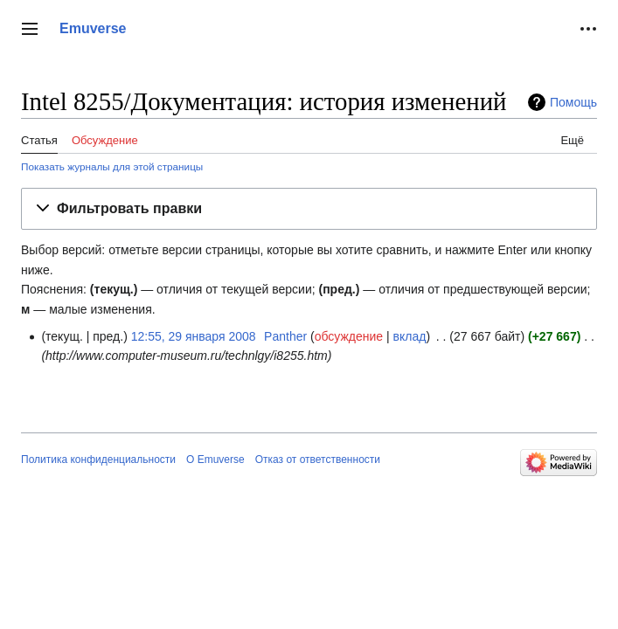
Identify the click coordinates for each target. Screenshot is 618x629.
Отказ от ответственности (317, 459)
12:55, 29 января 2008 (193, 336)
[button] (29, 29)
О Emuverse (215, 459)
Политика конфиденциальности (98, 459)
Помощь (573, 102)
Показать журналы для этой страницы (112, 166)
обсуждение (349, 336)
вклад (410, 336)
